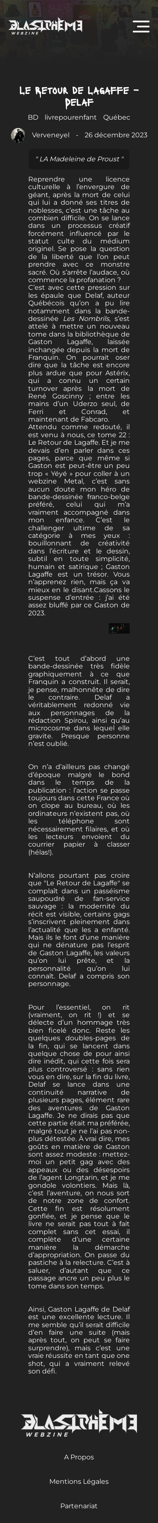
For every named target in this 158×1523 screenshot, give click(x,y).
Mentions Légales (79, 1482)
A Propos (79, 1457)
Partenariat (79, 1506)
